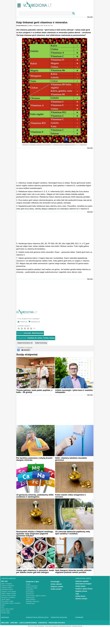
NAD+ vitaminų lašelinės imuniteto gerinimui (71, 459)
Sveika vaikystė (56, 584)
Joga (77, 594)
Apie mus (14, 623)
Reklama (90, 17)
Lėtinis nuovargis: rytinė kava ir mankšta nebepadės (74, 391)
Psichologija (55, 581)
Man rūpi (4, 581)
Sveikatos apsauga (59, 617)
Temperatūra (29, 590)
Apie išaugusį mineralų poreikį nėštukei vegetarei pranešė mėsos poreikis (73, 571)
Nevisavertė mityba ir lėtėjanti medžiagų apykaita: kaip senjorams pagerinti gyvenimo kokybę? (34, 534)
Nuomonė (79, 617)
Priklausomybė (30, 597)
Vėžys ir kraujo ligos (31, 586)
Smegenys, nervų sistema (8, 591)
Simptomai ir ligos (32, 581)
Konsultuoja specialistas (37, 617)
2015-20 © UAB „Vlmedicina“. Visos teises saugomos (43, 626)
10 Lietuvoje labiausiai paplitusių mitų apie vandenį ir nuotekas (72, 533)
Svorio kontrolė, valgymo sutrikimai (36, 595)
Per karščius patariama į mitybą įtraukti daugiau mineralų (34, 459)
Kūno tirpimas (30, 592)
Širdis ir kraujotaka (6, 583)
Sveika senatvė (56, 589)
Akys (2, 607)
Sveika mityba (49, 338)
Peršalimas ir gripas (31, 588)
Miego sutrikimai (30, 599)
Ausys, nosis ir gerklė (7, 609)
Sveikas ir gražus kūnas (83, 589)
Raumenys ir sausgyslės (8, 597)
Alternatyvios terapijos (83, 584)
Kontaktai (42, 623)
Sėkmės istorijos (81, 598)
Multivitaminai (38, 333)
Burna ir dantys (5, 611)
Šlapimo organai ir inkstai (8, 593)
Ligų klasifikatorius (28, 623)
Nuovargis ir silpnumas (32, 601)
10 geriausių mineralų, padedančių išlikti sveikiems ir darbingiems (34, 496)
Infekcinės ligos (30, 603)
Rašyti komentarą (41, 343)
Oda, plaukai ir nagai (7, 601)
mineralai (27, 333)
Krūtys (3, 605)
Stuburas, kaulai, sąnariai (8, 595)
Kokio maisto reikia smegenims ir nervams (70, 496)
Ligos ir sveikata (8, 578)
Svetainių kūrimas (77, 626)
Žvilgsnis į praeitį (57, 586)
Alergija (28, 584)
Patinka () (23, 322)
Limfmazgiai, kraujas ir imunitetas (10, 603)
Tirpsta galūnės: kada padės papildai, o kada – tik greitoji (34, 391)
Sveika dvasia (80, 596)
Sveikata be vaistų (34, 338)
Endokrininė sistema (7, 589)
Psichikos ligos (5, 613)
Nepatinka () (35, 322)
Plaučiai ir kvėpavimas (7, 585)
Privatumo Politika (57, 623)
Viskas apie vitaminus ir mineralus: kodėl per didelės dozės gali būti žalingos (35, 571)
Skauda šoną (30, 594)
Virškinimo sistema (6, 587)
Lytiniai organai (5, 599)
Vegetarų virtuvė (81, 591)
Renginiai (5, 617)
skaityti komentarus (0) (25, 343)
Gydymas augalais (82, 581)
